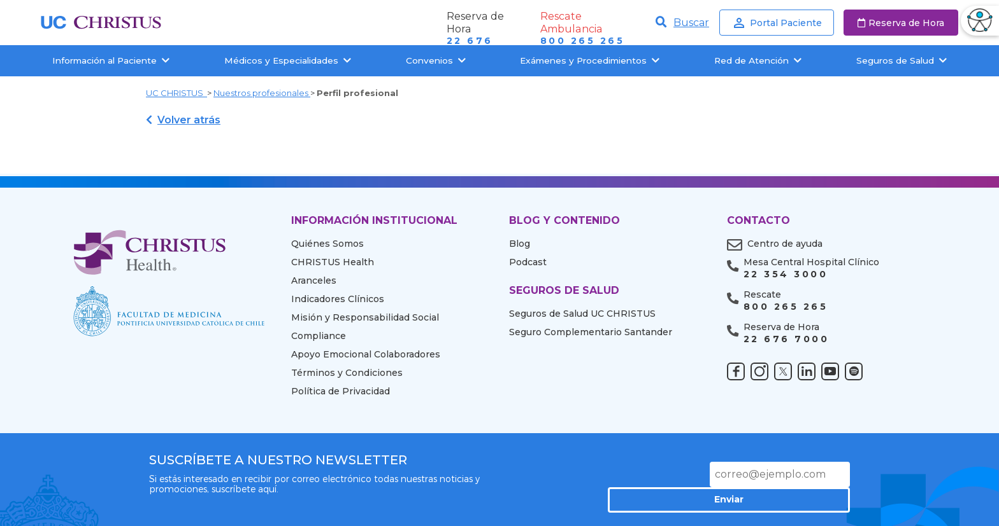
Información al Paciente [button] (110, 60)
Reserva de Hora (901, 23)
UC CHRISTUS (176, 93)
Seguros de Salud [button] (901, 60)
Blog (519, 243)
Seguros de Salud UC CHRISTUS (582, 313)
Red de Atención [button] (757, 60)
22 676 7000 (786, 339)
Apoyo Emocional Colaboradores (365, 354)
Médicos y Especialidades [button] (287, 60)
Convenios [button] (436, 60)
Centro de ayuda (785, 243)
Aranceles (313, 280)
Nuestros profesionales (261, 93)
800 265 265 (582, 41)
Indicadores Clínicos (337, 299)
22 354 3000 (786, 274)
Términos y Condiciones (347, 372)
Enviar (805, 474)
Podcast (528, 262)
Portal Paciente (776, 23)
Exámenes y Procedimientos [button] (589, 60)
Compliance (318, 336)
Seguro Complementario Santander (590, 332)
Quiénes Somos (327, 243)
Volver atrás (183, 120)
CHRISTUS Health (332, 262)
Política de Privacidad (340, 391)
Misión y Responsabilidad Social (365, 317)
